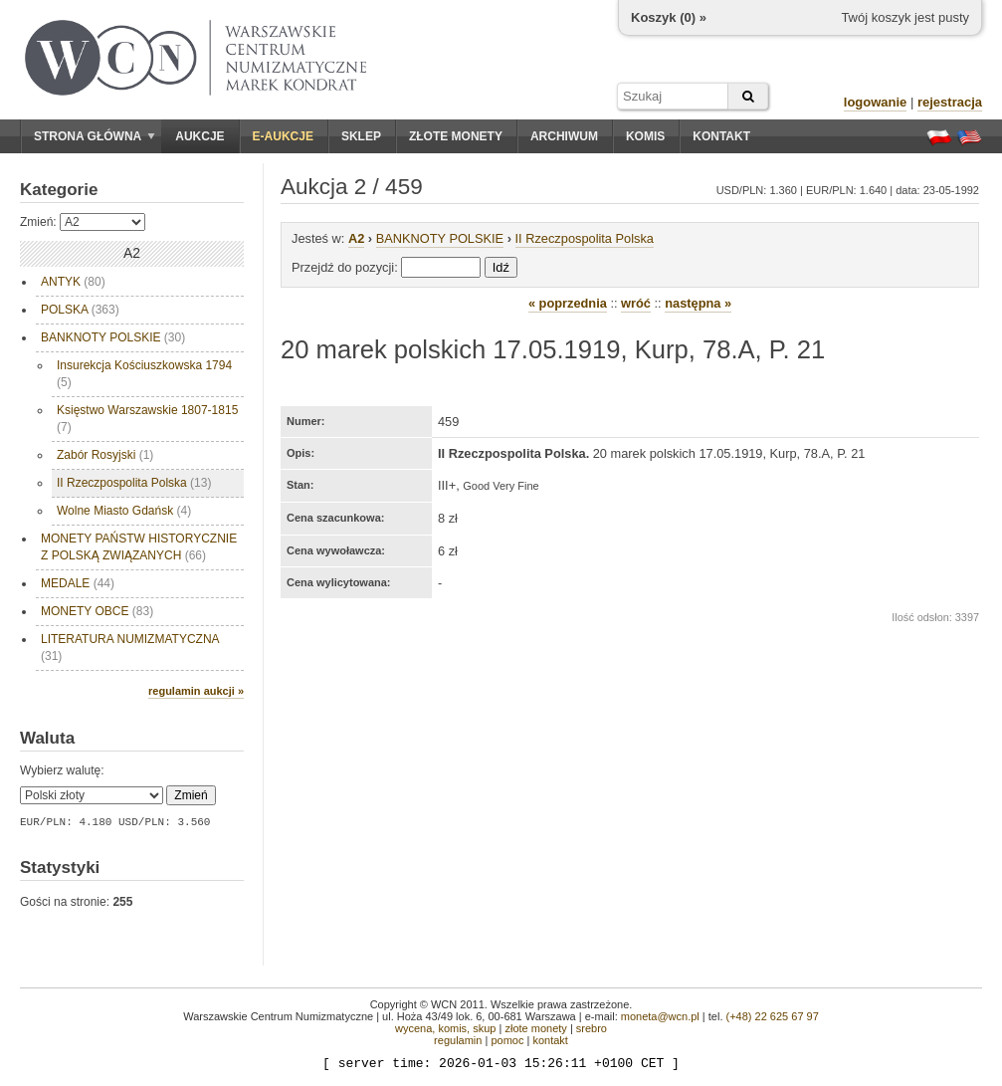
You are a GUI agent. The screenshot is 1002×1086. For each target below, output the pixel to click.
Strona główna (94, 136)
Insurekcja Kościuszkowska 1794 (144, 373)
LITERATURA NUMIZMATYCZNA (130, 647)
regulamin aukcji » (196, 691)
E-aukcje (283, 136)
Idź (501, 267)
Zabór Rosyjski (105, 455)
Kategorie (59, 189)
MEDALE (77, 583)
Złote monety (455, 136)
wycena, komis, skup (445, 1028)
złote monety (535, 1028)
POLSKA (80, 310)
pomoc (507, 1040)
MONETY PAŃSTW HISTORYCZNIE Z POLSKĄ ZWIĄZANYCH (139, 547)
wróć (636, 303)
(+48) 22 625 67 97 (772, 1016)
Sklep (361, 136)
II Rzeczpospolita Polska (134, 483)
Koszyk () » (668, 17)
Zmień (190, 795)
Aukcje (199, 136)
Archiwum (564, 136)
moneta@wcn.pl (660, 1016)
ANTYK (73, 282)
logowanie (875, 102)
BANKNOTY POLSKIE (113, 337)
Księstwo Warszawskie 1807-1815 (147, 418)
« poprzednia (567, 303)
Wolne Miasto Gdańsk (124, 511)
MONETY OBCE (97, 611)
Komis (645, 136)
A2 (356, 238)
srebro (591, 1028)
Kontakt (721, 136)
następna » (698, 303)
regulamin (458, 1040)
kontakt (549, 1040)
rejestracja (949, 102)
